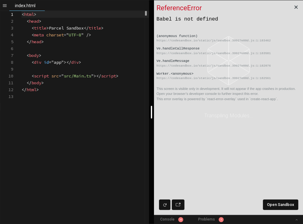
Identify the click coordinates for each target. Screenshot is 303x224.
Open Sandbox (280, 204)
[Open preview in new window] (178, 204)
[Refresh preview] (164, 204)
